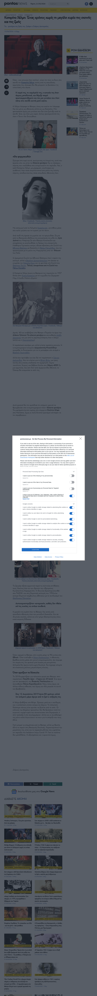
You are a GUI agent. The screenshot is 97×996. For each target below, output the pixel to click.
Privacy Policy (59, 557)
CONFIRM (35, 549)
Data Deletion (38, 557)
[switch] (71, 475)
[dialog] (48, 498)
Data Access (48, 557)
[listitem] (48, 472)
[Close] (81, 439)
